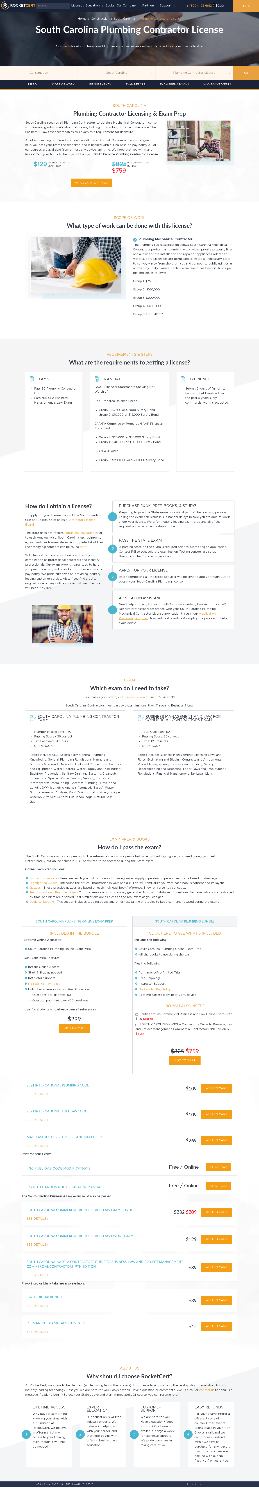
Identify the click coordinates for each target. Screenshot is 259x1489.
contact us (206, 1392)
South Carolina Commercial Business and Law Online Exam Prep (183, 1016)
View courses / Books (91, 182)
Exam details (135, 85)
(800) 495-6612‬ (200, 6)
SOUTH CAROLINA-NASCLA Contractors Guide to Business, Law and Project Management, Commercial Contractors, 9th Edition (184, 1029)
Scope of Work (63, 85)
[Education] (194, 73)
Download (218, 1167)
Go (246, 73)
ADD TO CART (74, 1028)
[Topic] (39, 73)
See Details (37, 1094)
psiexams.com (134, 697)
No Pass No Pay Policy (44, 984)
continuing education (79, 533)
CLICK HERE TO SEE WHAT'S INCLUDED (185, 933)
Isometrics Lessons (43, 878)
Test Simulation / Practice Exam (52, 892)
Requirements (100, 85)
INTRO (32, 85)
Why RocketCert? (217, 85)
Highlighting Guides (43, 883)
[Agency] (116, 73)
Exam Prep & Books (174, 85)
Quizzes (35, 887)
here (83, 547)
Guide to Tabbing (41, 902)
